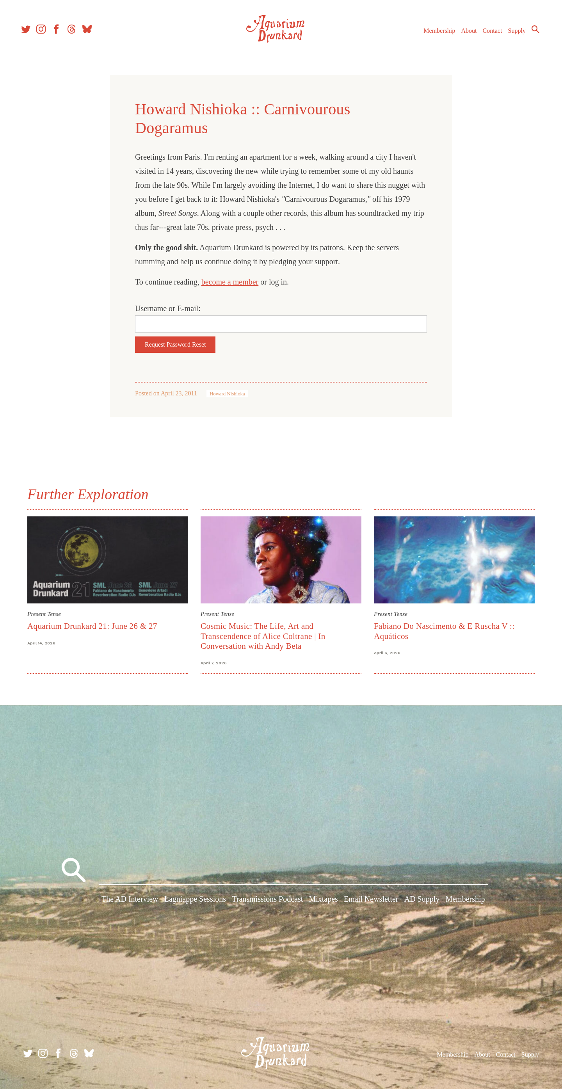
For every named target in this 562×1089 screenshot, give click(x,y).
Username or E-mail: (168, 308)
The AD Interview (129, 901)
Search (531, 33)
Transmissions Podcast (267, 901)
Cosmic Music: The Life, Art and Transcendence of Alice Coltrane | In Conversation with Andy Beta (263, 636)
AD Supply (422, 901)
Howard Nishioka (227, 394)
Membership (434, 34)
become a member (230, 282)
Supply (512, 34)
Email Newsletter (371, 901)
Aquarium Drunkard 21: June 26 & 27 (92, 626)
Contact (488, 34)
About (464, 34)
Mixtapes (323, 901)
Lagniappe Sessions (195, 901)
